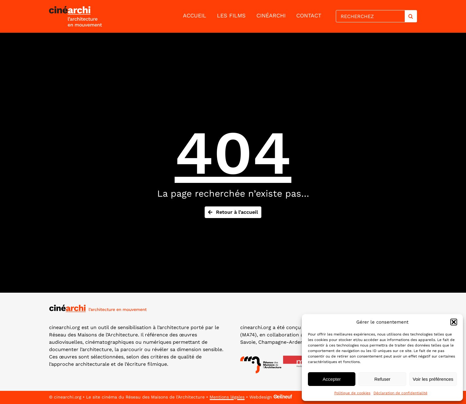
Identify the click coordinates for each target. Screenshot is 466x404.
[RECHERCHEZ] (370, 16)
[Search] (411, 16)
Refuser (382, 379)
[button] (454, 322)
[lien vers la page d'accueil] (89, 16)
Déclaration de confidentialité (400, 393)
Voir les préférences (433, 379)
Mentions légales (227, 397)
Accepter (332, 379)
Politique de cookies (352, 393)
